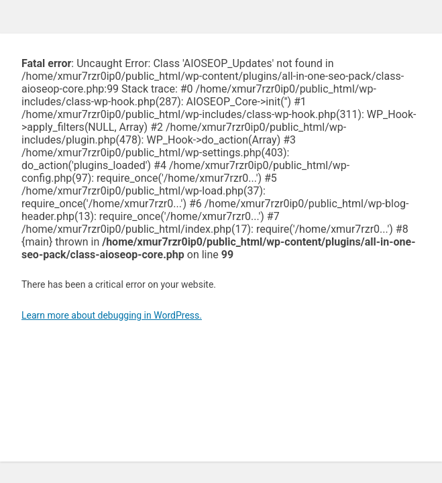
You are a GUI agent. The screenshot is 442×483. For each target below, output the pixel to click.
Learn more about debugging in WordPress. (111, 315)
